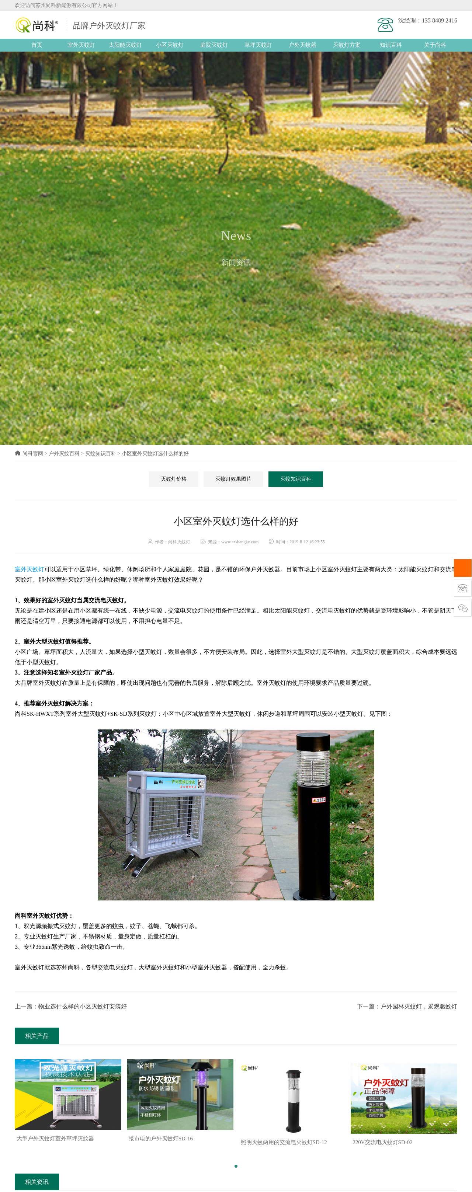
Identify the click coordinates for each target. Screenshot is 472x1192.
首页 (36, 45)
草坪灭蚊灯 (258, 45)
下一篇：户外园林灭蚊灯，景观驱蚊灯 (407, 1006)
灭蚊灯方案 (347, 45)
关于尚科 (435, 45)
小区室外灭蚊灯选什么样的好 (155, 453)
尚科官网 (29, 453)
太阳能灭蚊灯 (125, 45)
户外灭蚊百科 (64, 453)
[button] (236, 1162)
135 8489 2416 (439, 20)
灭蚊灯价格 (174, 479)
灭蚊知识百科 (100, 453)
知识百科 (391, 45)
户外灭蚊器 (302, 45)
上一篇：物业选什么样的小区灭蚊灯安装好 (71, 1006)
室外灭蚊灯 (81, 45)
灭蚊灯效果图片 (233, 479)
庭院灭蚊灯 (214, 45)
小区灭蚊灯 (170, 45)
